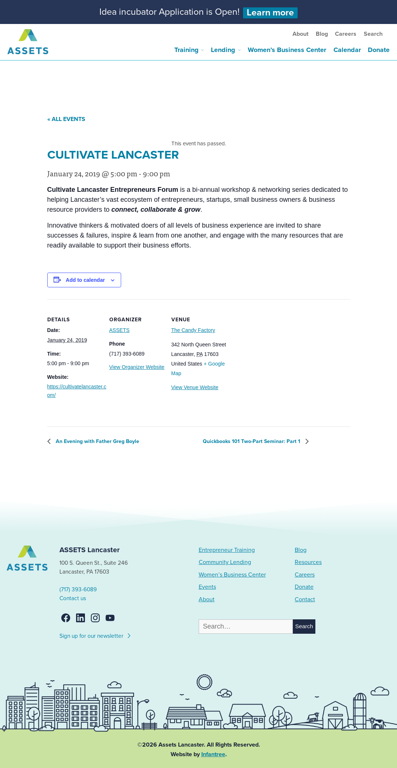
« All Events (66, 119)
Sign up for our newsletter (95, 634)
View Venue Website (195, 387)
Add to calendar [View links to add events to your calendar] (85, 280)
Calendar (347, 50)
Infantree (213, 754)
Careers (345, 34)
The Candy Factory (193, 330)
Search (373, 34)
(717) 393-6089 (78, 589)
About (300, 34)
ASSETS (119, 330)
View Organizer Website (137, 367)
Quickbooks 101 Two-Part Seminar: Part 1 (252, 441)
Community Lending (225, 562)
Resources (308, 562)
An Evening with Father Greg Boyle (96, 441)
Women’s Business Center (287, 50)
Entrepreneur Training (227, 550)
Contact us (72, 598)
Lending (223, 50)
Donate (379, 50)
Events (207, 587)
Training (186, 50)
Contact (305, 599)
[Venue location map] (272, 350)
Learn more (270, 12)
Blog (322, 34)
